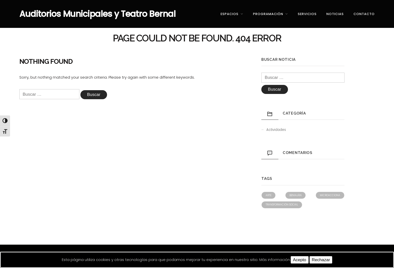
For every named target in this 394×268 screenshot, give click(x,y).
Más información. (275, 259)
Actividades (276, 129)
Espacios (229, 14)
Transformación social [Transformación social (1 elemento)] (282, 204)
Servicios (307, 14)
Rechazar (321, 259)
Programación (268, 14)
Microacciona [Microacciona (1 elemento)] (330, 195)
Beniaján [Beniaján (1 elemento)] (295, 195)
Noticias (335, 14)
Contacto (364, 14)
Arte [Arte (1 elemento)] (268, 195)
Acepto (299, 259)
